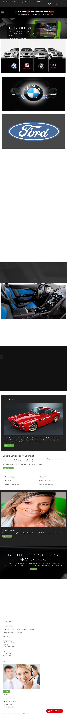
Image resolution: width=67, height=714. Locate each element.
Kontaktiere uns (10, 699)
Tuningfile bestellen (11, 701)
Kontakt (9, 655)
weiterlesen (7, 536)
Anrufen (7, 691)
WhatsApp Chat (10, 707)
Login (56, 4)
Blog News (50, 4)
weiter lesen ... (9, 445)
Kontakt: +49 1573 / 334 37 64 (11, 2)
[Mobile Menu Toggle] (2, 12)
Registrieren (62, 4)
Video (33, 569)
